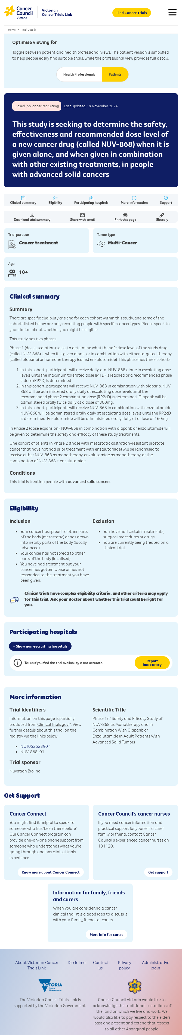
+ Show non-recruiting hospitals (40, 646)
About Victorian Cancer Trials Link (36, 965)
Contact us (100, 965)
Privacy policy (124, 965)
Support (166, 200)
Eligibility (55, 200)
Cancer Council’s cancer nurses (134, 813)
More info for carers (106, 934)
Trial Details (28, 29)
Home (12, 29)
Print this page (125, 217)
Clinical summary (23, 200)
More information (134, 200)
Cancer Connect (28, 813)
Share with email (82, 217)
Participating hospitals (91, 200)
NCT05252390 (34, 746)
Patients (115, 74)
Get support (158, 872)
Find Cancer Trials (131, 12)
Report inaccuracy (152, 662)
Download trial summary (32, 217)
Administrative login (155, 965)
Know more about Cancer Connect (51, 872)
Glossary (162, 217)
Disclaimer (77, 962)
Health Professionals (79, 74)
